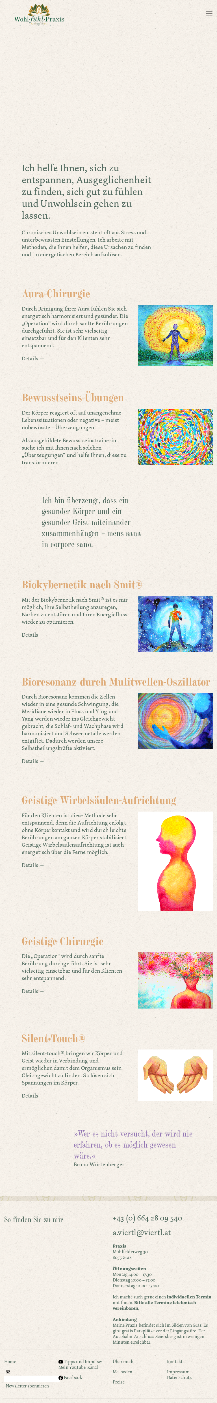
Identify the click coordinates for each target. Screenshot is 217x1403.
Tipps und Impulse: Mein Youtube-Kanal (80, 1364)
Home (10, 1362)
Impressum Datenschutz (179, 1374)
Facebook (70, 1377)
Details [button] (30, 358)
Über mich (123, 1362)
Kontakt (175, 1362)
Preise (119, 1382)
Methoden (123, 1372)
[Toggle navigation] (209, 13)
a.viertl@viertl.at (142, 1233)
